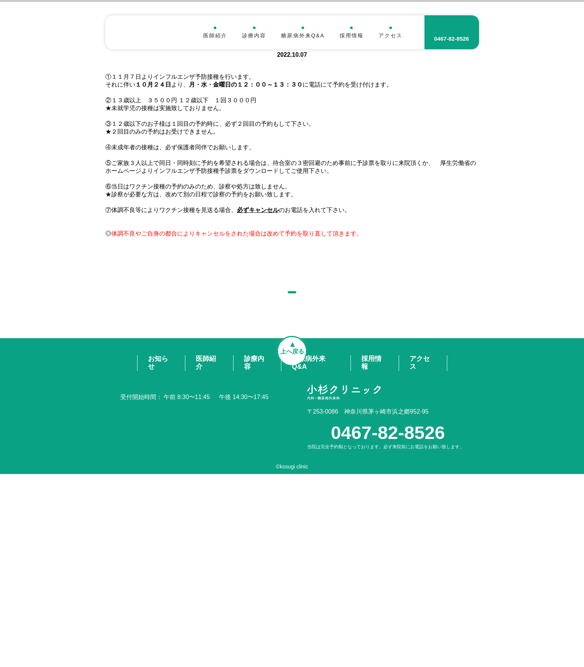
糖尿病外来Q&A (302, 35)
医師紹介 (215, 35)
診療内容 (254, 35)
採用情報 (352, 35)
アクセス (390, 35)
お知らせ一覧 (292, 465)
